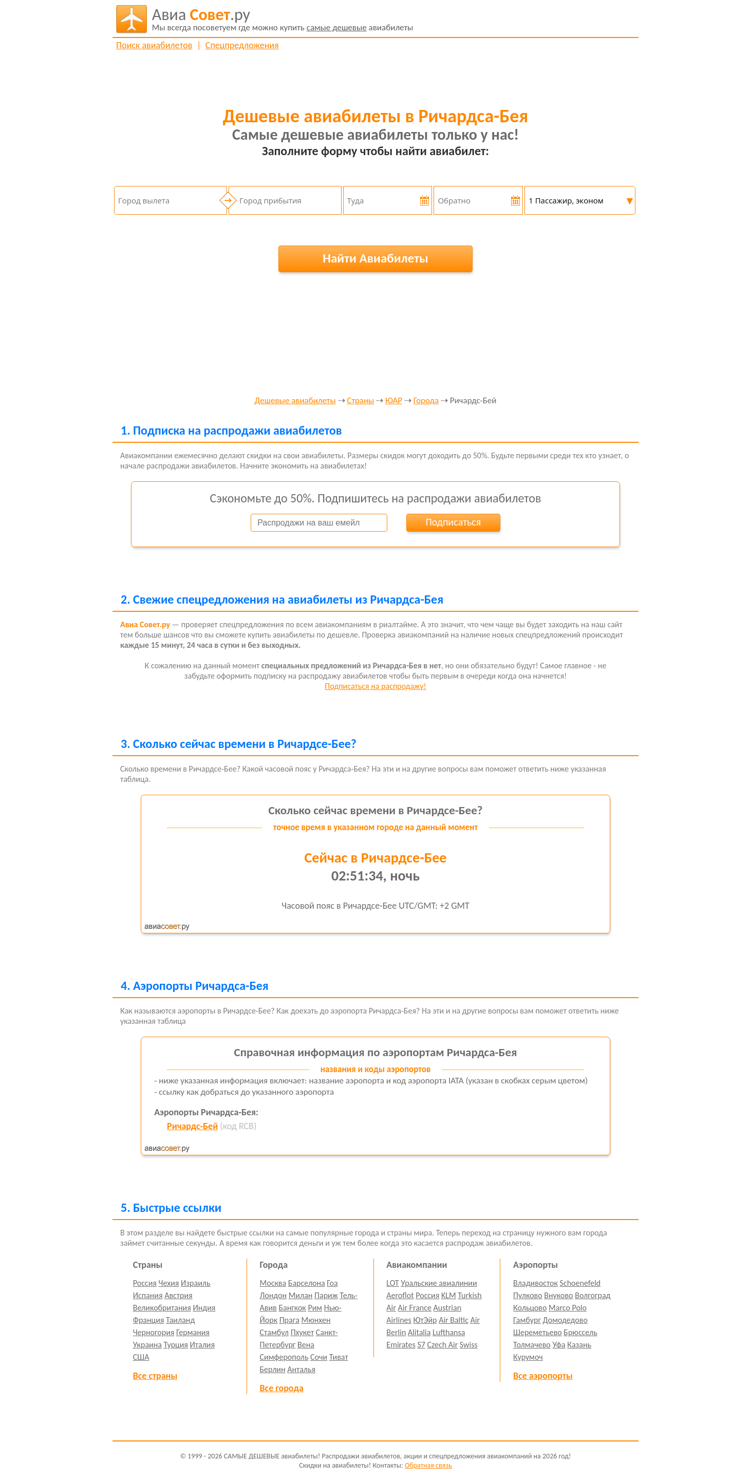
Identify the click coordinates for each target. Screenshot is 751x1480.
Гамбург (527, 1320)
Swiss (469, 1345)
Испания (148, 1295)
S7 (421, 1345)
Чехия (169, 1283)
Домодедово (565, 1320)
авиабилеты (283, 19)
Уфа (558, 1345)
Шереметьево (537, 1332)
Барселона (306, 1283)
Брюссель (580, 1332)
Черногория (154, 1332)
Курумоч (528, 1357)
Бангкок (292, 1308)
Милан (301, 1295)
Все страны (155, 1375)
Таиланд (180, 1320)
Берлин (273, 1369)
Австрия (178, 1295)
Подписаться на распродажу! (375, 686)
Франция (148, 1320)
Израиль (195, 1283)
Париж (326, 1295)
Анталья (301, 1369)
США (141, 1357)
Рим (315, 1308)
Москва (273, 1283)
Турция (176, 1345)
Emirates (400, 1345)
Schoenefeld (580, 1283)
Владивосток (535, 1283)
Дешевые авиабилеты (295, 401)
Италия (202, 1345)
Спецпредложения (242, 45)
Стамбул (274, 1332)
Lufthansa (449, 1332)
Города (426, 401)
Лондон (273, 1295)
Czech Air (442, 1345)
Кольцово (530, 1308)
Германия (193, 1332)
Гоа (332, 1283)
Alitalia (419, 1332)
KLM (448, 1295)
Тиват (338, 1357)
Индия (204, 1308)
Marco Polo (568, 1308)
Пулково (527, 1295)
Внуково (558, 1295)
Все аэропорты (543, 1375)
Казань (579, 1345)
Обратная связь (428, 1465)
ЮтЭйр (425, 1320)
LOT (392, 1283)
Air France (414, 1308)
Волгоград (592, 1295)
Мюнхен (315, 1320)
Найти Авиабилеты (375, 258)
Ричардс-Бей (192, 1126)
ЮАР (393, 401)
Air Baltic (453, 1320)
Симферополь (284, 1357)
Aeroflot (400, 1295)
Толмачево (532, 1345)
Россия (145, 1283)
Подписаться (453, 522)
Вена (305, 1345)
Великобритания (162, 1308)
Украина (147, 1345)
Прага (289, 1320)
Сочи (318, 1357)
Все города (282, 1388)
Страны (360, 401)
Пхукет (302, 1332)
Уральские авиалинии (439, 1283)
